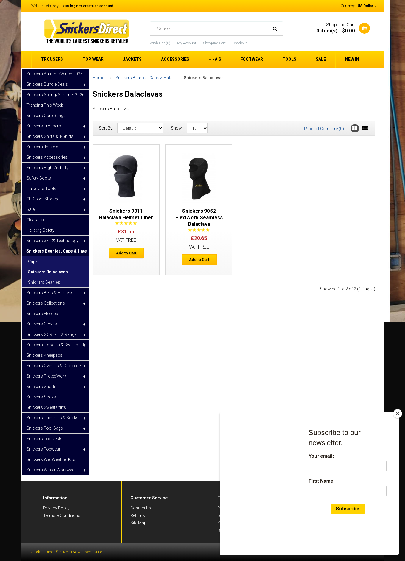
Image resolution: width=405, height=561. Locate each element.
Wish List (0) (160, 43)
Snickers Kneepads (44, 355)
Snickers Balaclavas (48, 271)
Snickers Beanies (44, 282)
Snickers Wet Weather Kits (50, 459)
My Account (186, 43)
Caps (33, 261)
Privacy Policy (56, 508)
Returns (137, 515)
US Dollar (367, 6)
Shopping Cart (214, 43)
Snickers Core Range (45, 115)
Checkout (239, 43)
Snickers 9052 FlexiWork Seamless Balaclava (199, 217)
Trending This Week (44, 105)
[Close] (397, 441)
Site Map (138, 523)
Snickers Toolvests (44, 438)
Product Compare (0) (324, 128)
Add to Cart (126, 253)
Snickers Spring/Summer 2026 (55, 94)
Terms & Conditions (61, 515)
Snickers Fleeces (42, 313)
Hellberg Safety (40, 230)
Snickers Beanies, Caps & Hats (144, 77)
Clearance (35, 219)
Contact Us (140, 508)
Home (98, 77)
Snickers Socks (41, 397)
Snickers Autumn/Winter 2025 (54, 73)
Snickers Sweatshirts (46, 407)
